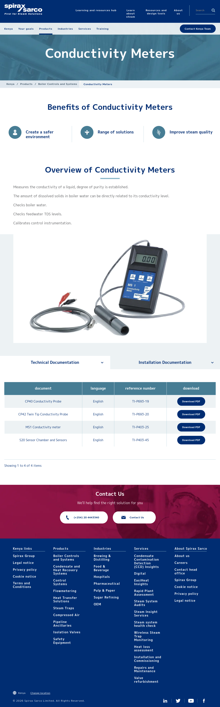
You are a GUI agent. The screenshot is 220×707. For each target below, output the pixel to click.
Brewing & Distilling (102, 558)
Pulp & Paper (104, 590)
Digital (140, 573)
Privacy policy (25, 570)
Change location (40, 693)
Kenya (10, 84)
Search (213, 10)
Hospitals (102, 577)
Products (26, 84)
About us (181, 556)
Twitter (178, 701)
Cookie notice (24, 576)
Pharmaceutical (107, 584)
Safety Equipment (62, 641)
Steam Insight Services (146, 613)
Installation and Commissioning (147, 659)
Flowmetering (64, 591)
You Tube (191, 701)
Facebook (204, 701)
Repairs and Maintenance (145, 669)
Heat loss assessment (143, 648)
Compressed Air (66, 615)
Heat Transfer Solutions (65, 599)
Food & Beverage (101, 568)
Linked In (165, 701)
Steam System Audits (146, 603)
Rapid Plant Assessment (144, 593)
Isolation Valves (67, 632)
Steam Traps (63, 608)
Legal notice (23, 563)
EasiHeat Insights (141, 582)
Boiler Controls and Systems (57, 84)
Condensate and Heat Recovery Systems (66, 570)
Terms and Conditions (22, 585)
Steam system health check (145, 624)
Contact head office (185, 571)
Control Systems (60, 582)
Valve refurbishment (146, 680)
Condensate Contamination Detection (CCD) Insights (146, 561)
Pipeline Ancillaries (62, 623)
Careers (181, 563)
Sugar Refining (106, 597)
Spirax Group (24, 556)
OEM (97, 604)
